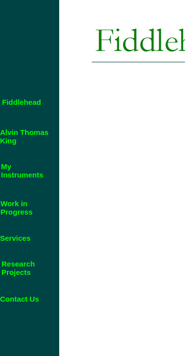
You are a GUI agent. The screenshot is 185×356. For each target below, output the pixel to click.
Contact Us (19, 299)
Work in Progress (16, 207)
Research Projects (18, 268)
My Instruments (22, 170)
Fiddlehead (21, 102)
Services (15, 238)
